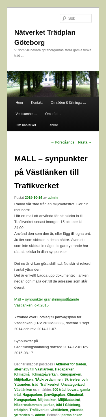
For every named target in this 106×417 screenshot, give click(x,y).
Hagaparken (65, 369)
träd (35, 385)
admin (53, 198)
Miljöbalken (23, 379)
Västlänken (23, 390)
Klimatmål (22, 374)
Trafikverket (49, 385)
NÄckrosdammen (49, 379)
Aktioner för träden (71, 364)
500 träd (59, 390)
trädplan (21, 410)
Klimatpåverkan (45, 374)
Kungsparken (70, 374)
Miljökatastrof (69, 400)
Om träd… (53, 114)
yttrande (76, 410)
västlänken (59, 410)
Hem (19, 103)
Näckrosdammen (28, 405)
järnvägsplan (54, 395)
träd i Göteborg (68, 405)
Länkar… (54, 125)
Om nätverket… (27, 125)
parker (49, 405)
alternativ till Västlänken (33, 369)
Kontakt (37, 103)
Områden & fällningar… (68, 103)
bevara (73, 390)
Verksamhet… (26, 114)
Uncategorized (73, 385)
